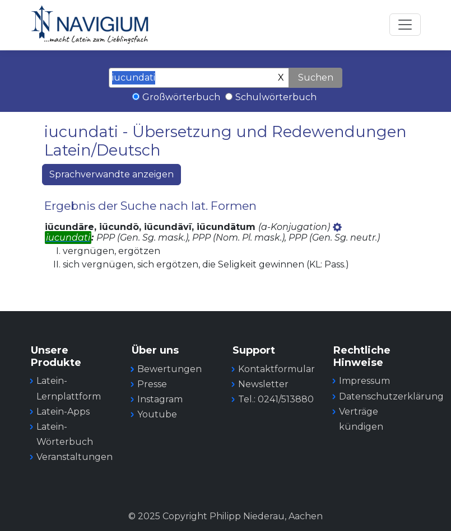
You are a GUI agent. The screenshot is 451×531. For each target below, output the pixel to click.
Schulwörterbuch (276, 97)
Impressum (364, 380)
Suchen (315, 77)
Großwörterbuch (181, 97)
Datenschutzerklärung (391, 396)
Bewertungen (169, 369)
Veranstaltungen (74, 457)
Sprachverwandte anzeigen (111, 174)
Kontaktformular (276, 369)
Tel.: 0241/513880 (276, 399)
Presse (152, 384)
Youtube (157, 414)
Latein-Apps (63, 411)
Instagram (160, 399)
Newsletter (263, 384)
